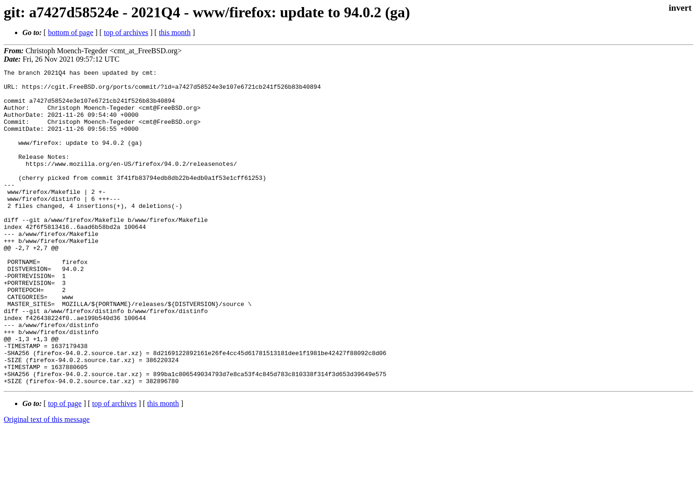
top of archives (126, 32)
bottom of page (70, 32)
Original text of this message (47, 482)
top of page (65, 466)
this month (175, 32)
